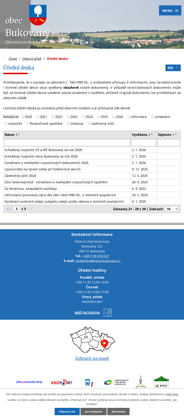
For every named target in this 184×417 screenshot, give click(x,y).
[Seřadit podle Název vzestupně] (19, 133)
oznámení (162, 117)
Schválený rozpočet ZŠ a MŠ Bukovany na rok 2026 (43, 150)
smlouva (76, 123)
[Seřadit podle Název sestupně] (19, 134)
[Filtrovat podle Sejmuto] (168, 142)
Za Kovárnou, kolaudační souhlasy (30, 188)
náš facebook (87, 313)
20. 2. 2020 (140, 195)
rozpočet (15, 123)
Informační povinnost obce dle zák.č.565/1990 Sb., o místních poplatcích (60, 195)
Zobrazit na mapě (92, 358)
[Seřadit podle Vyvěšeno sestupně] (152, 134)
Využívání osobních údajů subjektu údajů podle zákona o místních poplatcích (64, 201)
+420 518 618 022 (96, 256)
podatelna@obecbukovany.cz (98, 261)
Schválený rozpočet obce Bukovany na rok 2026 (41, 156)
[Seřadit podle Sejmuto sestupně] (176, 134)
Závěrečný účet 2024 (20, 175)
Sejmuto (166, 134)
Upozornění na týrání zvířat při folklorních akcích (42, 169)
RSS (173, 67)
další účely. (172, 394)
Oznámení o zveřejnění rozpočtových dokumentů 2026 (46, 163)
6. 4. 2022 (139, 188)
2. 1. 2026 (139, 150)
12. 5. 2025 (140, 175)
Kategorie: (11, 116)
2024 (89, 117)
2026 (119, 117)
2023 (73, 117)
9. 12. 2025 (140, 169)
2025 (104, 117)
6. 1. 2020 (139, 201)
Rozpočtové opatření (46, 123)
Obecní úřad (31, 58)
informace (139, 117)
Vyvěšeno (141, 134)
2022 (58, 117)
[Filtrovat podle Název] (67, 142)
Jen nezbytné (93, 411)
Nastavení (118, 411)
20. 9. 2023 (140, 182)
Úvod (13, 58)
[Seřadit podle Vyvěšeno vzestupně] (152, 133)
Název (10, 134)
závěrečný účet (102, 123)
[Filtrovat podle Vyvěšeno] (143, 142)
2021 (43, 117)
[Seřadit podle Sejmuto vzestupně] (176, 133)
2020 (28, 117)
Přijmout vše (67, 411)
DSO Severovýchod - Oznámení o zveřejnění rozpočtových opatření (55, 182)
